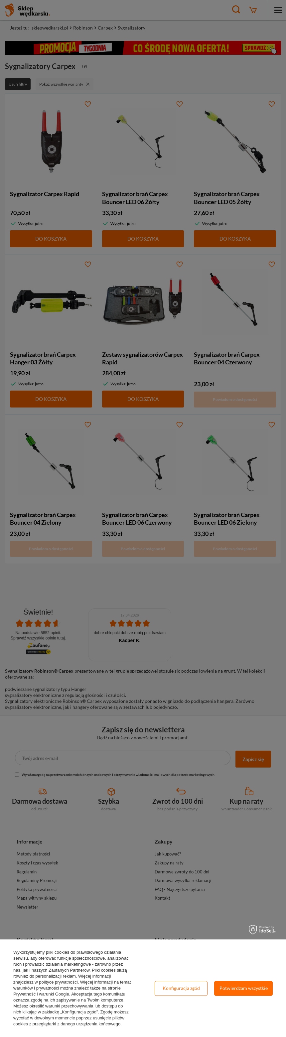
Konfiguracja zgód (181, 988)
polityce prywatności (58, 982)
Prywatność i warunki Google (41, 994)
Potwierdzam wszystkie (243, 988)
